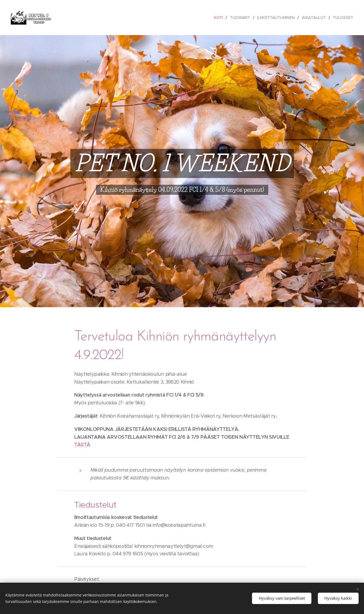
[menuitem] (219, 17)
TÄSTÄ (82, 444)
